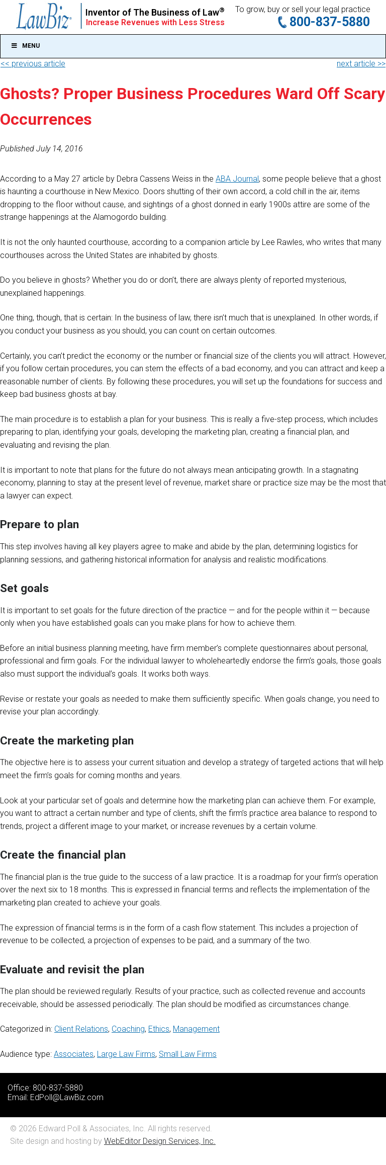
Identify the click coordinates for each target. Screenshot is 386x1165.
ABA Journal (237, 179)
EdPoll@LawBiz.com (67, 1097)
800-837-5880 (330, 22)
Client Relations (81, 1029)
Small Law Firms (188, 1054)
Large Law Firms (126, 1054)
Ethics (158, 1029)
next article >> (361, 63)
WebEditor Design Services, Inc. (160, 1141)
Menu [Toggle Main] (25, 45)
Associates (73, 1054)
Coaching (128, 1029)
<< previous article (33, 63)
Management (196, 1029)
